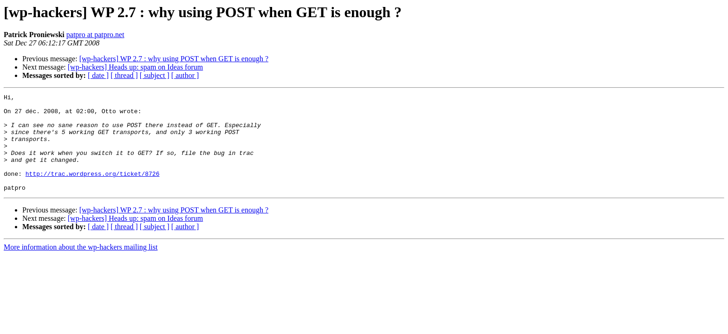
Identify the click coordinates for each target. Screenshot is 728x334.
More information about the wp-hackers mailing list (80, 266)
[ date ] (98, 75)
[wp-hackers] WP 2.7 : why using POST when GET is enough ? (173, 59)
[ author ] (185, 75)
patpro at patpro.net (95, 35)
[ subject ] (154, 75)
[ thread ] (124, 75)
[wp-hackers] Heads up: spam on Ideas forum (135, 67)
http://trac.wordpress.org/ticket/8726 (93, 190)
